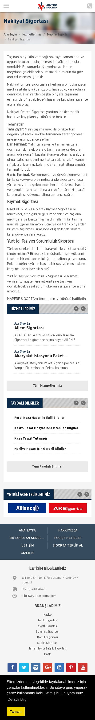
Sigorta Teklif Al (68, 545)
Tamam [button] (15, 711)
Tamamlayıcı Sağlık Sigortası (48, 648)
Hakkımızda (67, 530)
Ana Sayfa (10, 34)
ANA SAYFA (27, 530)
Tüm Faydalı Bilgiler (47, 466)
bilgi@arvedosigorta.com (39, 596)
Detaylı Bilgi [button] (17, 699)
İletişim (27, 545)
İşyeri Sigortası (47, 626)
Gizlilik (27, 553)
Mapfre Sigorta (57, 34)
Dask (47, 654)
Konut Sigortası (47, 637)
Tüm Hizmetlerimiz (47, 385)
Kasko (48, 614)
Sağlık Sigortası (47, 643)
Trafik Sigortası (48, 620)
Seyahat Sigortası (47, 631)
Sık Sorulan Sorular (27, 538)
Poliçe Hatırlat (67, 538)
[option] (47, 333)
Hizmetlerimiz (31, 34)
